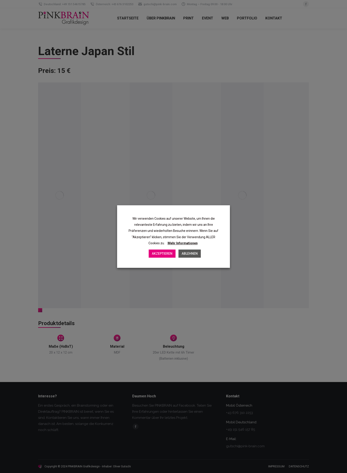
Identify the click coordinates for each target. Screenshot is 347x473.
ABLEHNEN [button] (190, 253)
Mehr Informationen (183, 243)
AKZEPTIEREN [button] (162, 253)
